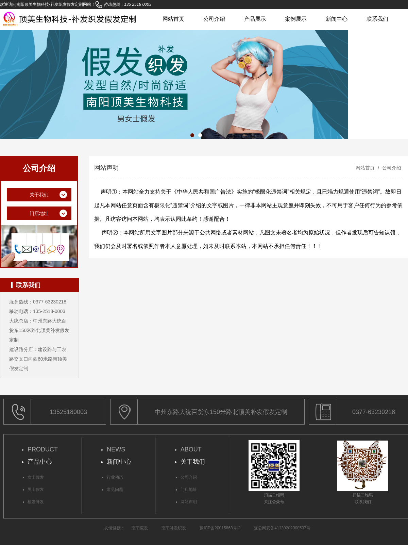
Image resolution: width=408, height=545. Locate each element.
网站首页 (173, 19)
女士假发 (36, 477)
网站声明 (189, 501)
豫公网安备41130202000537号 (282, 528)
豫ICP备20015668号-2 (220, 528)
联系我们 (377, 19)
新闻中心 (336, 19)
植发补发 (36, 501)
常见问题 (115, 489)
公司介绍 (214, 19)
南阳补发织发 (174, 528)
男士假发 (36, 489)
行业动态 (115, 477)
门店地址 (189, 489)
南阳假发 (140, 528)
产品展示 (255, 19)
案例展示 (296, 19)
